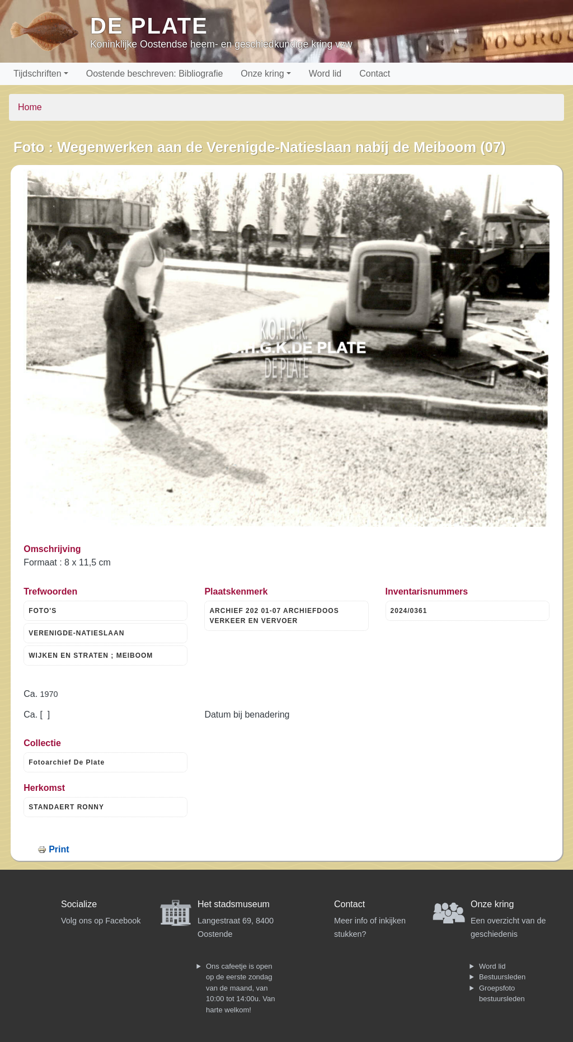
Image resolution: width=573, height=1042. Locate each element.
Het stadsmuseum (234, 904)
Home (30, 107)
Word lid (325, 73)
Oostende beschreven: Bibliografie (154, 73)
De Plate (149, 25)
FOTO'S (43, 611)
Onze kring (262, 73)
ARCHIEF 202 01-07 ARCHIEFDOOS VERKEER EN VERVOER (274, 616)
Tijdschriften (37, 73)
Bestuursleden (502, 977)
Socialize (79, 904)
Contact (374, 73)
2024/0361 (409, 611)
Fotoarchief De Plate (67, 762)
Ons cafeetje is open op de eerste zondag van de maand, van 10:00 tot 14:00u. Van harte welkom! (240, 988)
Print (59, 849)
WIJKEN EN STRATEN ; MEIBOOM (91, 655)
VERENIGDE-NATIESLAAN (76, 633)
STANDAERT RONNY (66, 807)
